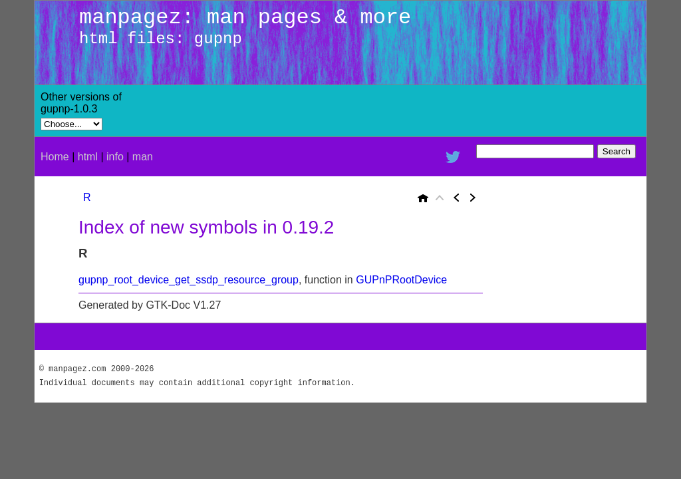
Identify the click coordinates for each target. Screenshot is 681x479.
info (115, 156)
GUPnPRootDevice (401, 279)
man (142, 156)
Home (55, 156)
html (88, 156)
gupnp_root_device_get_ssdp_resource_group (188, 279)
